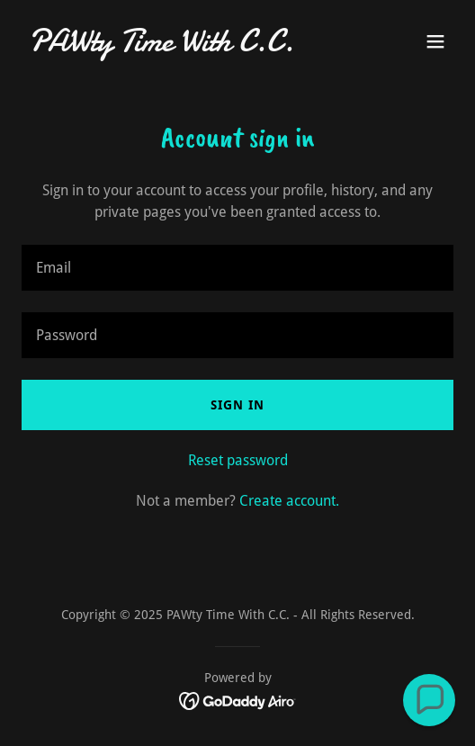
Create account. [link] (289, 500)
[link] (173, 46)
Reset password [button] (238, 460)
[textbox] (237, 268)
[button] (435, 41)
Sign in (237, 405)
